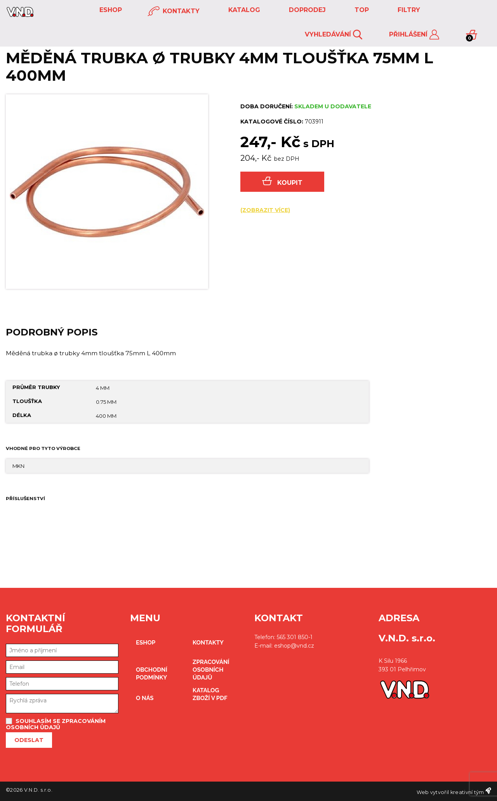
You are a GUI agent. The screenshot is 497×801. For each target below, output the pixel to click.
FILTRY (408, 10)
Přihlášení (414, 35)
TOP (361, 10)
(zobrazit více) (265, 210)
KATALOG (243, 10)
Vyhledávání (333, 35)
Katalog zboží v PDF (210, 694)
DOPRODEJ (306, 10)
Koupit (282, 181)
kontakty (174, 11)
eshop (109, 10)
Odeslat (28, 740)
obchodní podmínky (151, 673)
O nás (145, 698)
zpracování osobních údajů (211, 670)
